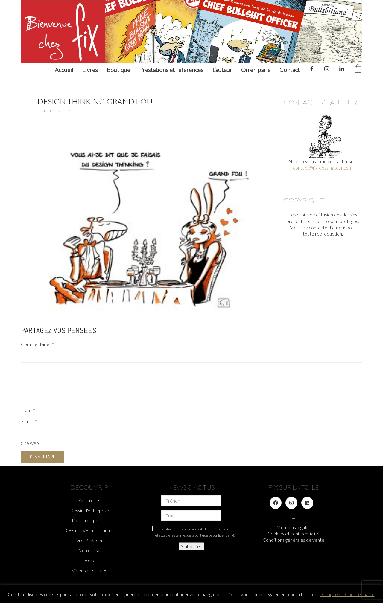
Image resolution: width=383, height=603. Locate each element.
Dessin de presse (89, 520)
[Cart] (358, 69)
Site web (30, 443)
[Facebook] (276, 503)
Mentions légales (293, 527)
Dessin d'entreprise (89, 510)
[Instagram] (291, 503)
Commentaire (37, 344)
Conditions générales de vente (293, 540)
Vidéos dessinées (89, 570)
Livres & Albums (89, 540)
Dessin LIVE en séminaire (89, 530)
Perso (89, 560)
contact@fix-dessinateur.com (322, 167)
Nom (28, 410)
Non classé (89, 550)
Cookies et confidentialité (294, 533)
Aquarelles (89, 500)
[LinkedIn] (307, 503)
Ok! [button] (231, 594)
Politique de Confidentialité (347, 594)
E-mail (29, 421)
